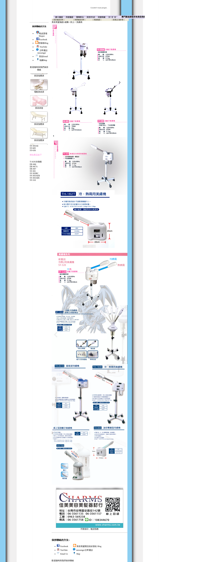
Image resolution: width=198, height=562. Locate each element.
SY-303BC (34, 173)
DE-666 (33, 164)
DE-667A (34, 166)
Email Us (64, 554)
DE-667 (33, 169)
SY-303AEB (35, 176)
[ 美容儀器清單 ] (58, 20)
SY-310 (33, 180)
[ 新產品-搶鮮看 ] (118, 20)
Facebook (41, 39)
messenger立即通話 (84, 550)
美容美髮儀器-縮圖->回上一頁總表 (67, 22)
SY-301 (33, 171)
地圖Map (41, 60)
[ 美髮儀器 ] (97, 20)
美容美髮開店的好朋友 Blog (89, 546)
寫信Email (43, 56)
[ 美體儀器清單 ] (79, 20)
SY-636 (33, 150)
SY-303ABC (35, 178)
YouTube (41, 47)
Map (78, 554)
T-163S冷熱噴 (36, 162)
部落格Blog (41, 43)
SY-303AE (34, 146)
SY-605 (33, 148)
